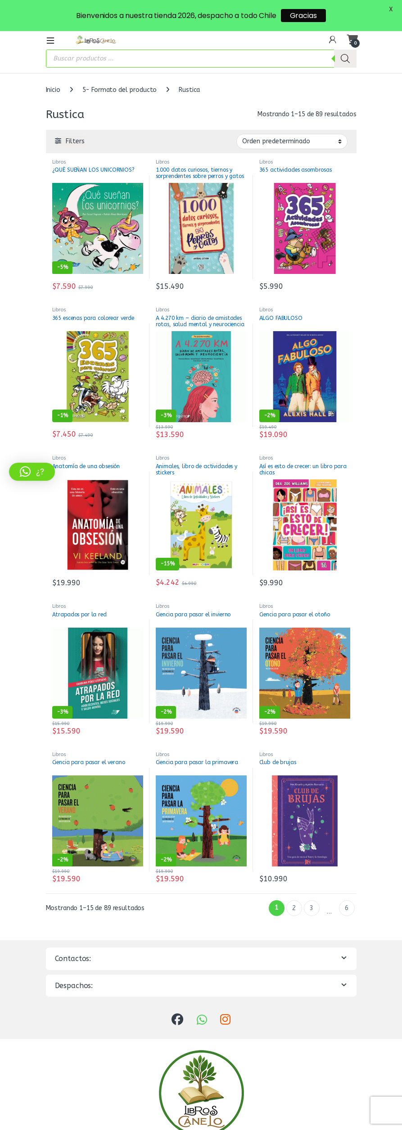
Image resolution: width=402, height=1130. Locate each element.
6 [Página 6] (346, 888)
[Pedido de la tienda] (292, 121)
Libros (59, 142)
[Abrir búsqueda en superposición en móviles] (201, 38)
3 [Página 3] (311, 888)
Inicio (53, 69)
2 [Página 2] (294, 888)
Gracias (303, 15)
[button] (32, 472)
